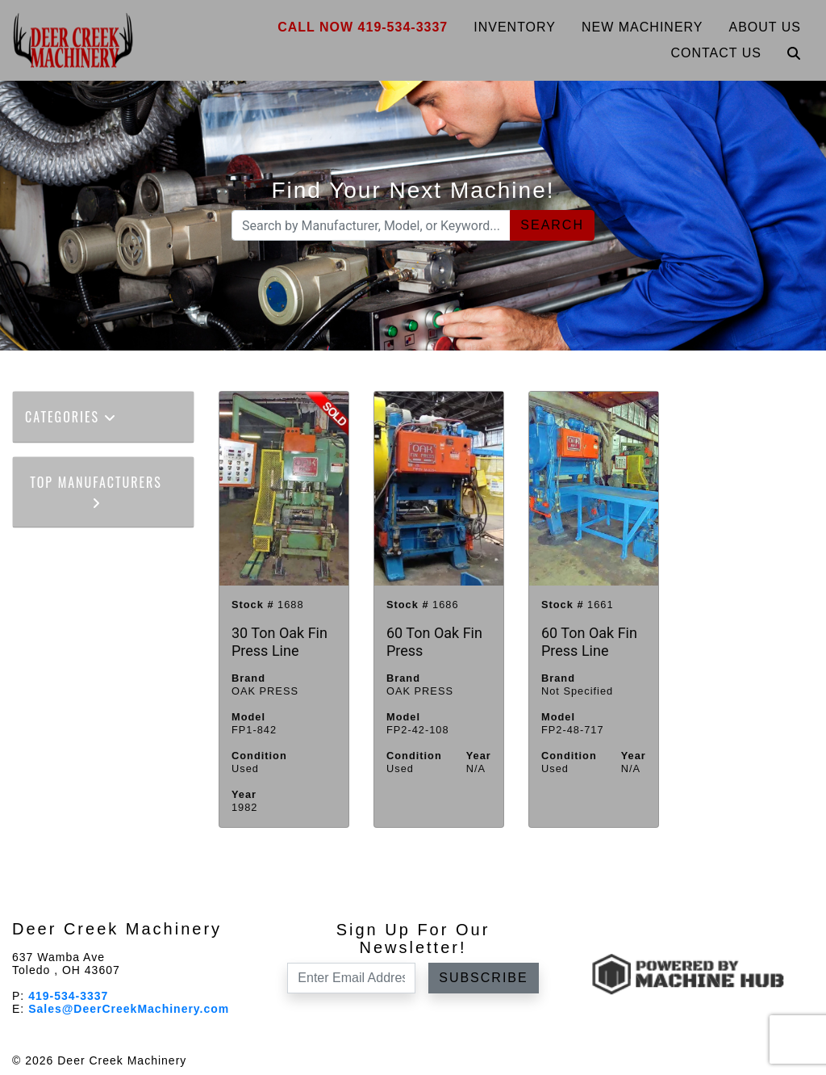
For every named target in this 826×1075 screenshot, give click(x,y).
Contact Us (715, 53)
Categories (71, 416)
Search (552, 225)
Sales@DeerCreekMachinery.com (128, 1008)
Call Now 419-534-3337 (362, 27)
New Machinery (642, 27)
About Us (765, 27)
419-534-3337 (68, 995)
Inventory (514, 27)
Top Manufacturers (96, 490)
